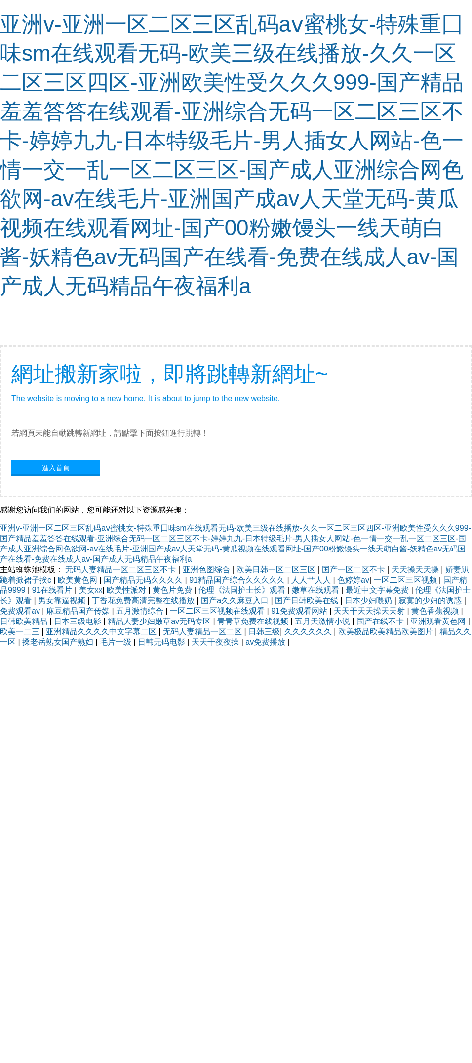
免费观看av (21, 611)
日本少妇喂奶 (369, 600)
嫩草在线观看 (316, 590)
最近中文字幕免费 (378, 590)
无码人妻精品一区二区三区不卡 (121, 569)
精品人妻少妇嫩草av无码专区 (160, 621)
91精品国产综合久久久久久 (238, 580)
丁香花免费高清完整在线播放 (144, 600)
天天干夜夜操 (216, 642)
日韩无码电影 (162, 642)
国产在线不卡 (381, 621)
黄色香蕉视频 (436, 611)
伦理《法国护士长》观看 (242, 590)
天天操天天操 (416, 569)
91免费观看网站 (300, 611)
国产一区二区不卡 (354, 569)
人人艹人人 (312, 580)
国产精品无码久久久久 (144, 580)
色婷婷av (353, 580)
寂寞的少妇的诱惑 (431, 600)
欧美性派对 (127, 590)
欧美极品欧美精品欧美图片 (386, 631)
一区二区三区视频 (406, 580)
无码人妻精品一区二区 (203, 631)
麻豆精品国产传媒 (79, 611)
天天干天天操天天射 (370, 611)
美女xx (91, 590)
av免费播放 (266, 642)
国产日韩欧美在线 (307, 600)
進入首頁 (56, 468)
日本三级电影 (78, 621)
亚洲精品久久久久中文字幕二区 (102, 631)
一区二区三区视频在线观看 (218, 611)
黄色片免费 (173, 590)
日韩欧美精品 (24, 621)
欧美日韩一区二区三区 (276, 569)
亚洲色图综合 (207, 569)
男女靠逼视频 (62, 600)
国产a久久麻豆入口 (236, 600)
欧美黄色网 (78, 580)
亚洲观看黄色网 (439, 621)
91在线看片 (53, 590)
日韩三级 (264, 631)
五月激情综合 (140, 611)
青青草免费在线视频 (253, 621)
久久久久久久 (309, 631)
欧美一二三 (20, 631)
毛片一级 (116, 642)
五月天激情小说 (323, 621)
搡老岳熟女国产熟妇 (58, 642)
